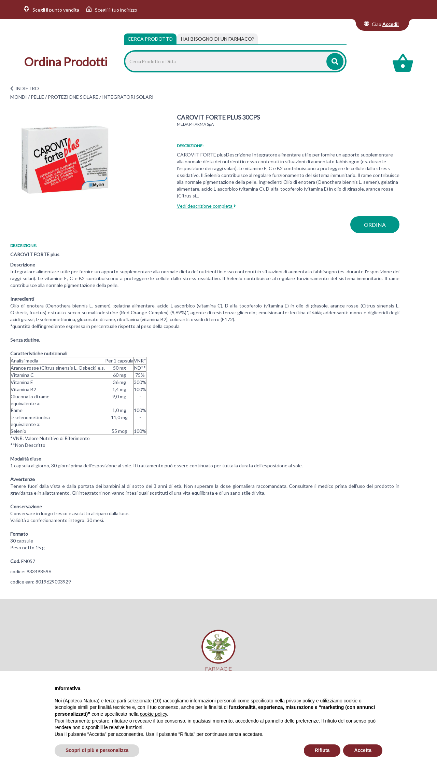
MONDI (18, 97)
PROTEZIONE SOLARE (73, 97)
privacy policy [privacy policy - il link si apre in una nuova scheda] (300, 700)
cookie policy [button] (153, 714)
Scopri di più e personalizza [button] (97, 750)
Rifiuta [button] (322, 750)
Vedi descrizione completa (206, 206)
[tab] (217, 38)
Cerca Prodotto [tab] (150, 39)
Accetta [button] (362, 750)
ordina (375, 224)
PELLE (37, 97)
